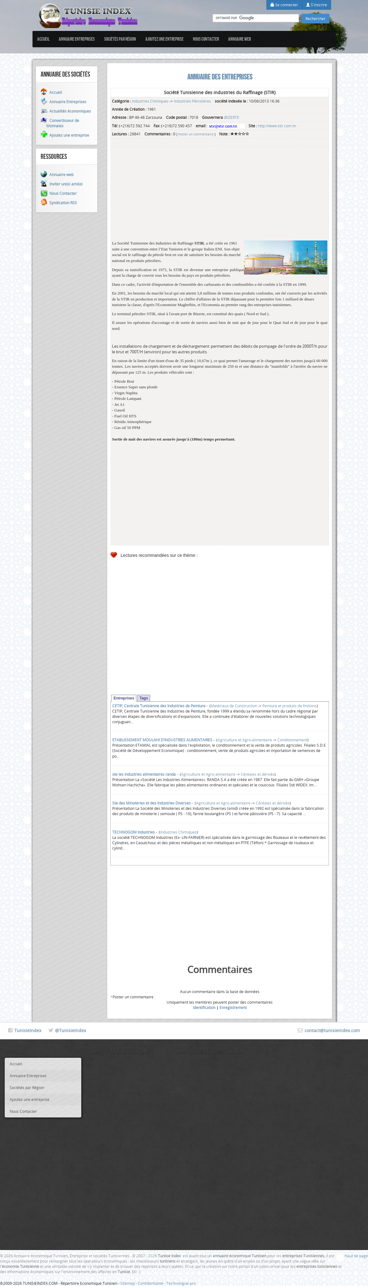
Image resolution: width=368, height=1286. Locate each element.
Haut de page (356, 1255)
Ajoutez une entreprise (164, 39)
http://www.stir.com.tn (277, 125)
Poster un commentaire (196, 134)
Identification (204, 1007)
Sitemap (127, 1283)
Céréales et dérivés (258, 774)
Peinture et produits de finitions (289, 705)
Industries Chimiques (150, 100)
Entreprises (123, 698)
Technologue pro (181, 1283)
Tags (143, 698)
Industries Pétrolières (192, 100)
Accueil (43, 39)
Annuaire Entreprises (77, 39)
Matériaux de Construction (234, 705)
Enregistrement (233, 1007)
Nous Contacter (206, 39)
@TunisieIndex (70, 1030)
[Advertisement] (219, 196)
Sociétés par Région (120, 39)
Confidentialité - (152, 1283)
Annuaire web (239, 39)
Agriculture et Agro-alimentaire (245, 739)
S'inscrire (316, 4)
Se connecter (284, 4)
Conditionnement (292, 739)
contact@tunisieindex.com (332, 1030)
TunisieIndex (27, 1030)
